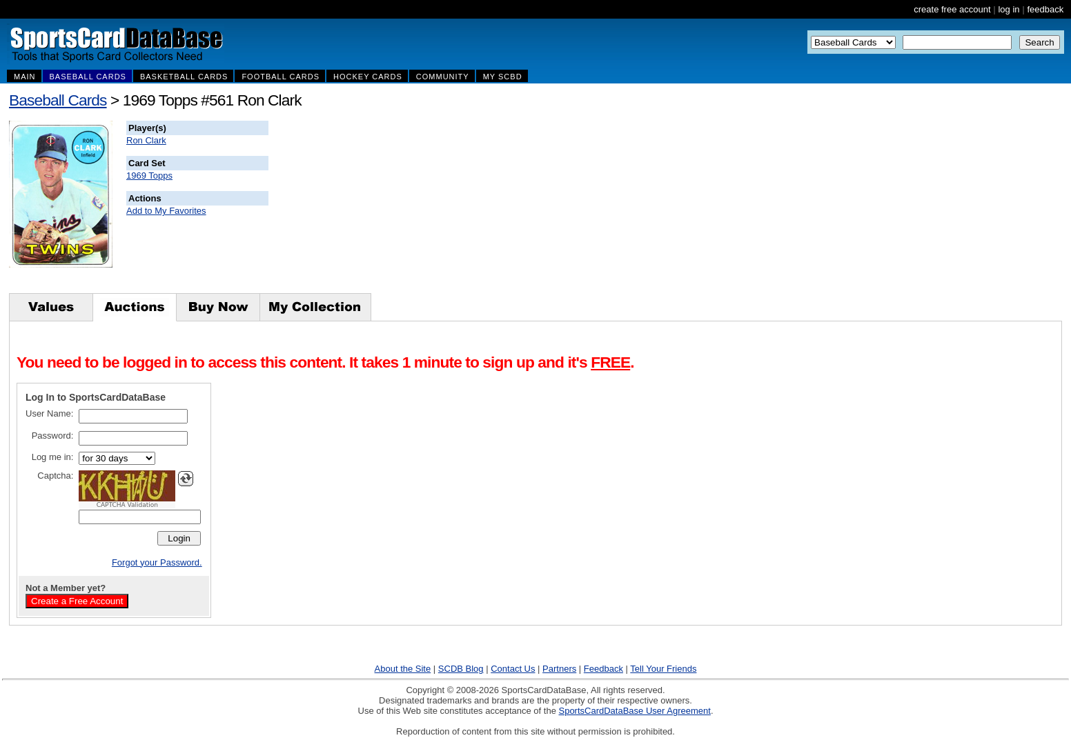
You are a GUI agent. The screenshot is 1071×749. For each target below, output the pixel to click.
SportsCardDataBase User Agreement (634, 711)
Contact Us (513, 668)
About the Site (403, 668)
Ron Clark (146, 140)
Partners (559, 668)
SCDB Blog (461, 668)
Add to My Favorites (166, 211)
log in (1008, 9)
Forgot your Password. (157, 562)
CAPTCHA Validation (127, 504)
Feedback (603, 668)
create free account (952, 9)
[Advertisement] (518, 207)
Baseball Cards (58, 100)
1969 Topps (149, 175)
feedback (1045, 9)
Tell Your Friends (663, 668)
